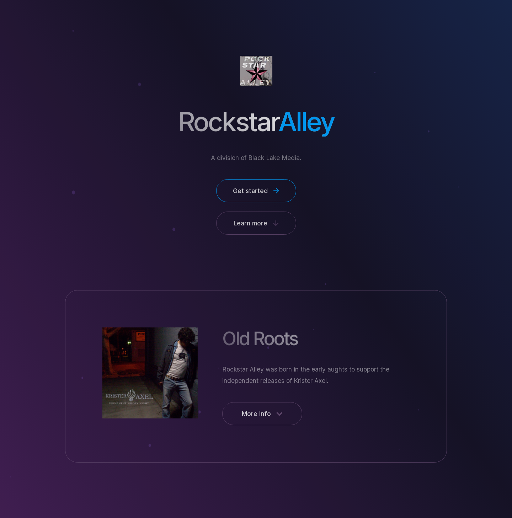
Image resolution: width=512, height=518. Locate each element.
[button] (256, 190)
